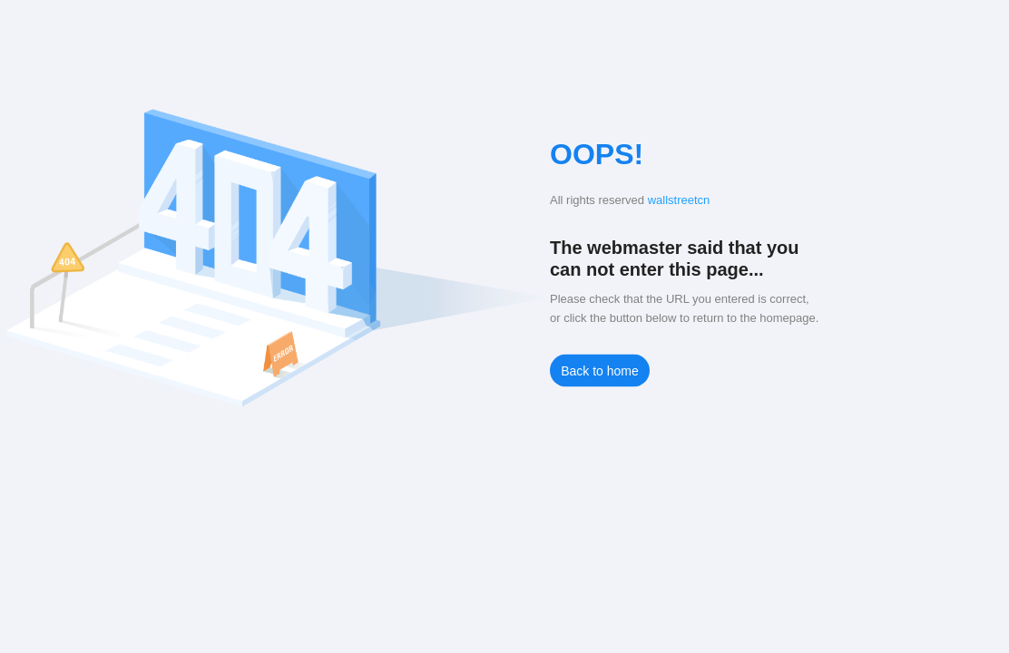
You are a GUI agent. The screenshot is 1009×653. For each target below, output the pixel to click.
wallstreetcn (679, 200)
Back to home (600, 371)
